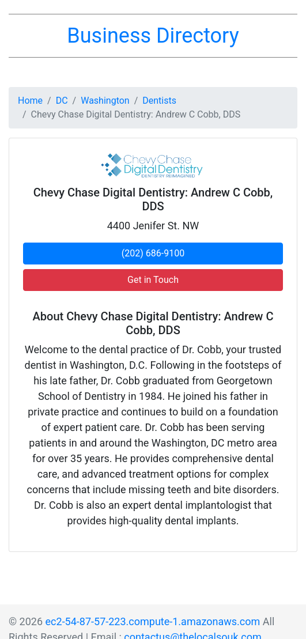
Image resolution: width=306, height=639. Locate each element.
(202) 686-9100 (153, 253)
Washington (105, 100)
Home (30, 100)
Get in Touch (153, 279)
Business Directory (153, 36)
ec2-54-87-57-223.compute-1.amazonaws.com (153, 621)
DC (62, 100)
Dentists (159, 100)
